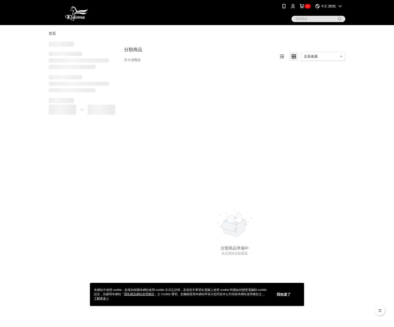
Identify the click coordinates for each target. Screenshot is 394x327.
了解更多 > (101, 298)
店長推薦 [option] (311, 56)
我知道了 (284, 294)
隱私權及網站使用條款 (139, 294)
